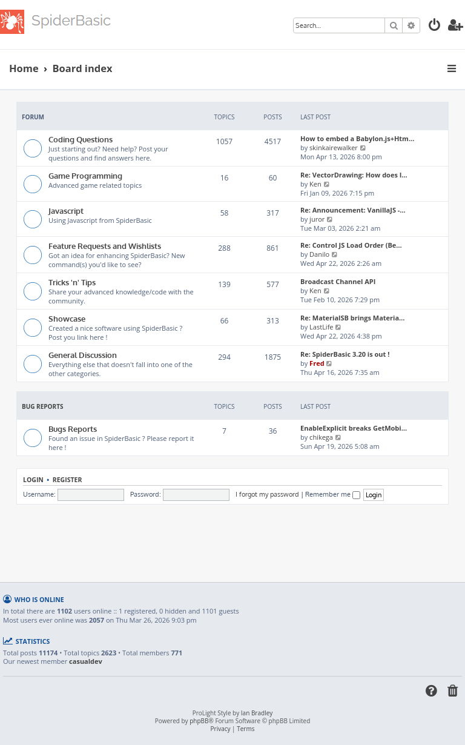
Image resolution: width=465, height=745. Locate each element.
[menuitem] (434, 26)
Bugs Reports (72, 428)
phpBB (199, 721)
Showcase (66, 318)
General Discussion (82, 354)
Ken (315, 183)
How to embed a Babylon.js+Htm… (357, 138)
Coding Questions (80, 139)
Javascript (66, 210)
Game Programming (85, 175)
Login (33, 479)
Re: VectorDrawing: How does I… (353, 174)
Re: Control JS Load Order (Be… (351, 245)
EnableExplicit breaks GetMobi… (353, 427)
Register (67, 479)
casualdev (85, 661)
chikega (321, 437)
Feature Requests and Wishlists (104, 245)
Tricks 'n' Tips (72, 282)
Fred (317, 363)
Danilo (319, 254)
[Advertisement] (236, 538)
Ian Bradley (256, 713)
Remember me (332, 494)
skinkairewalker (333, 147)
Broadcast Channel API (337, 281)
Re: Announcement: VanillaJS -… (353, 209)
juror (317, 219)
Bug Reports (42, 406)
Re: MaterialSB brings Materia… (352, 317)
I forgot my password (267, 494)
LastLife (321, 326)
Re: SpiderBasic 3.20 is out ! (344, 354)
